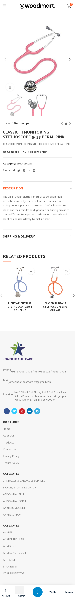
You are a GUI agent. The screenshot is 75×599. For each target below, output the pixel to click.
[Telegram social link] (34, 170)
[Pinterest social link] (24, 170)
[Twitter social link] (18, 170)
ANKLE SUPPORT (13, 515)
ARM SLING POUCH (14, 553)
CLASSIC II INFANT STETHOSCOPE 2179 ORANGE (55, 306)
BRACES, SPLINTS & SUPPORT (20, 487)
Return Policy (11, 463)
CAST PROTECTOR (13, 573)
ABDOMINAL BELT (13, 494)
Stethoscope (21, 123)
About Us (8, 436)
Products (8, 443)
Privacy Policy (11, 456)
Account (6, 596)
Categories (11, 474)
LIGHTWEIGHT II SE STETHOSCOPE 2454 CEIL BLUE (20, 306)
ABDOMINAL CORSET (15, 501)
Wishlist (53, 592)
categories (11, 526)
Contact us (9, 449)
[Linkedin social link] (29, 170)
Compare (69, 592)
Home (6, 123)
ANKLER (7, 532)
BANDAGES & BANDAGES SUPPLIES (24, 481)
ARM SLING (9, 546)
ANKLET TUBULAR (13, 539)
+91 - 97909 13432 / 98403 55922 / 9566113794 (34, 371)
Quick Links (11, 422)
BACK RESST (10, 566)
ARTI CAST (9, 560)
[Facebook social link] (14, 170)
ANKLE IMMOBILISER (15, 508)
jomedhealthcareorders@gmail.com (27, 381)
